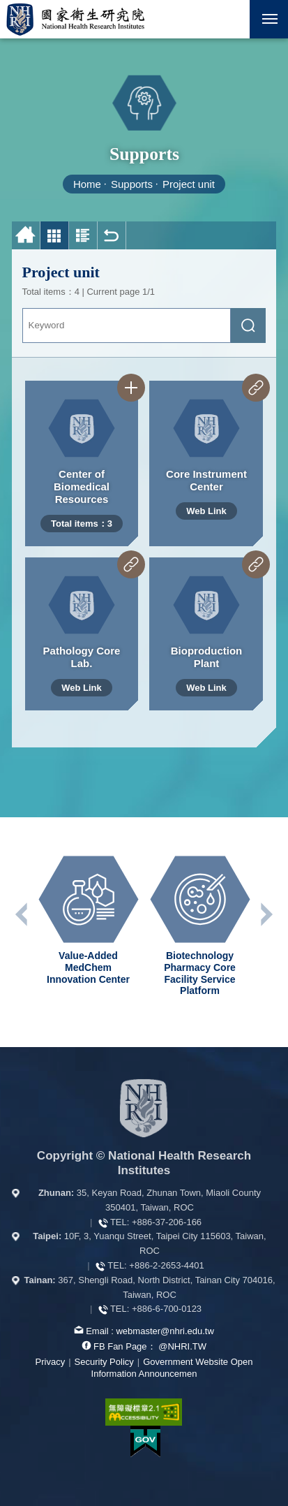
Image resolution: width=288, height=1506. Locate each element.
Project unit (188, 184)
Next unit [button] (266, 914)
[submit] (248, 325)
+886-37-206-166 (167, 1222)
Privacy (51, 1362)
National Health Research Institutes (75, 19)
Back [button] (112, 235)
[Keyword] (127, 325)
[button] (230, 19)
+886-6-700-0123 (167, 1308)
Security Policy (104, 1362)
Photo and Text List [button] (83, 235)
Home (87, 184)
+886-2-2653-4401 (166, 1265)
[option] (88, 921)
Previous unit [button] (22, 914)
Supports (132, 184)
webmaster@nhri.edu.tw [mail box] (164, 1331)
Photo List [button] (54, 235)
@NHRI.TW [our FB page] (182, 1346)
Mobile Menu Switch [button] (270, 21)
